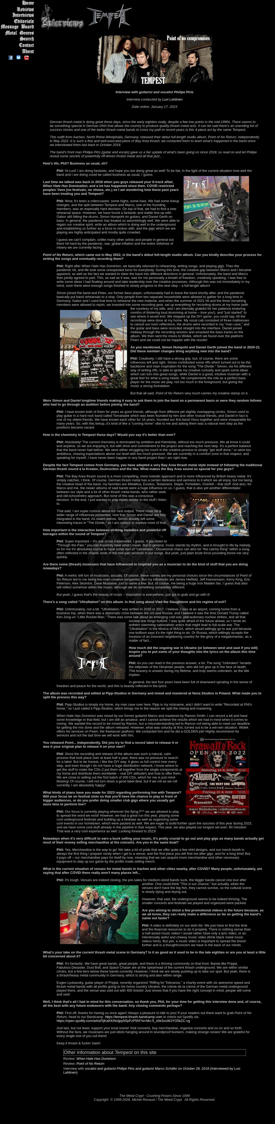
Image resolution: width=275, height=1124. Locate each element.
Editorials (18, 21)
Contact (18, 45)
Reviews (18, 9)
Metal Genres (18, 33)
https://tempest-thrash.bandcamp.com (133, 1017)
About (18, 51)
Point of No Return (90, 1064)
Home (18, 3)
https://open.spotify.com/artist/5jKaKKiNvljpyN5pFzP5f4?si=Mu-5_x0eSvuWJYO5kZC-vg (123, 1021)
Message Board (18, 27)
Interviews (18, 15)
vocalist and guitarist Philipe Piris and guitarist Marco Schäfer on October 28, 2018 (147, 1068)
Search (18, 39)
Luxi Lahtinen (172, 99)
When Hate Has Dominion (96, 1059)
